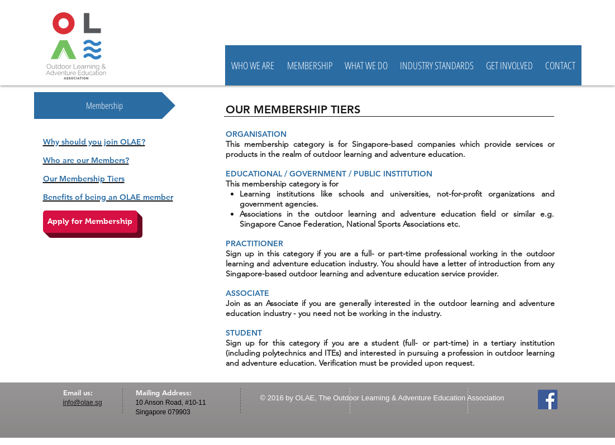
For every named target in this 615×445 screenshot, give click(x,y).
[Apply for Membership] (90, 221)
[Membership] (104, 105)
